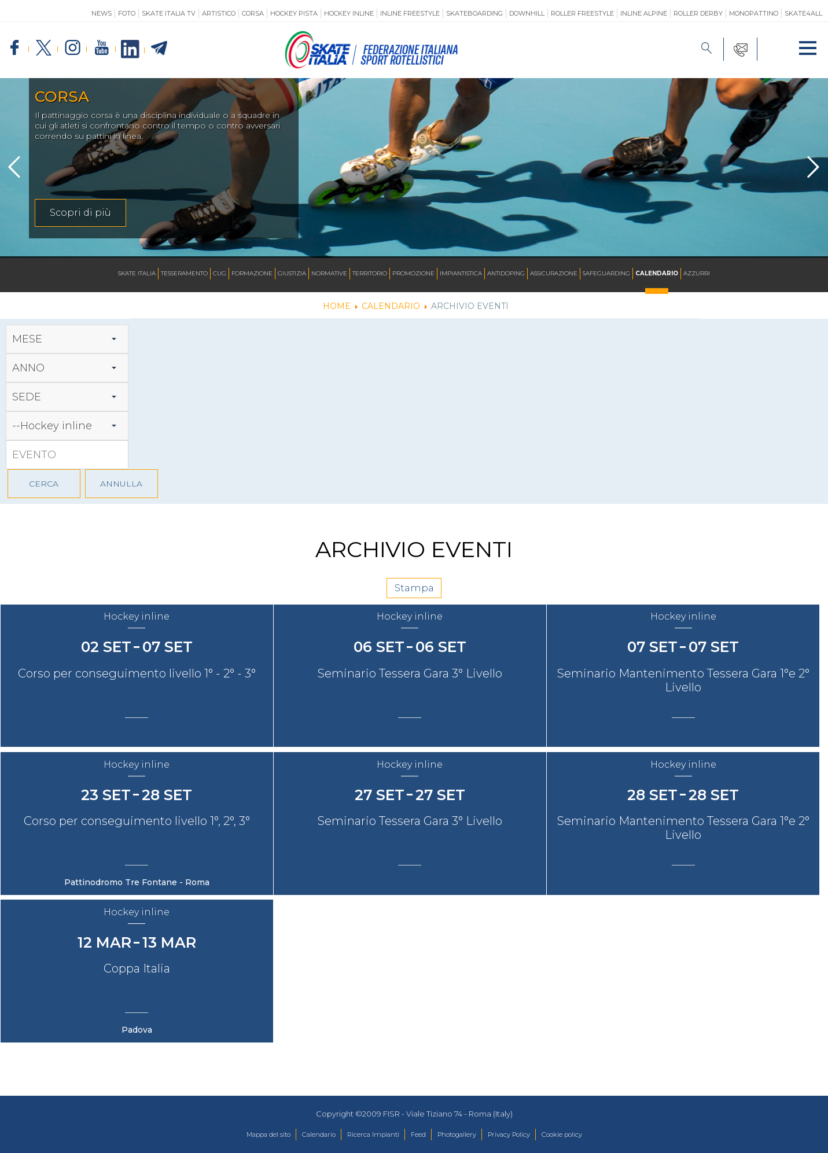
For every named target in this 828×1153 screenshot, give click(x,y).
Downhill (526, 13)
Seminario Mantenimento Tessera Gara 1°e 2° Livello (689, 695)
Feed (417, 1135)
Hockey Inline (349, 13)
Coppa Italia (138, 998)
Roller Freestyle (582, 13)
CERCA (43, 483)
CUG (219, 274)
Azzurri (696, 274)
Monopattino (753, 13)
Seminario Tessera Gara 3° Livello (413, 688)
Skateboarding (474, 13)
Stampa (414, 593)
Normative (329, 274)
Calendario (656, 274)
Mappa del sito (242, 1135)
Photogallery (463, 1135)
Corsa (253, 13)
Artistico (218, 13)
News (101, 13)
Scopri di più (80, 212)
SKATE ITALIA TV (169, 13)
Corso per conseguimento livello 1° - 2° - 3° (138, 688)
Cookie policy (587, 1135)
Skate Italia (137, 274)
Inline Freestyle (410, 13)
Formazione (252, 274)
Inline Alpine (643, 13)
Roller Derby (698, 13)
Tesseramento (184, 274)
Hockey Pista (294, 13)
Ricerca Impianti (364, 1135)
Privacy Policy (524, 1135)
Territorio (369, 274)
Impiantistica (461, 274)
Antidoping (506, 274)
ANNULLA (121, 483)
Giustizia (292, 274)
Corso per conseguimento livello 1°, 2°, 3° (138, 843)
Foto (126, 13)
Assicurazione (553, 274)
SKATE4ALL (803, 13)
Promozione (413, 274)
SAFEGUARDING (606, 274)
